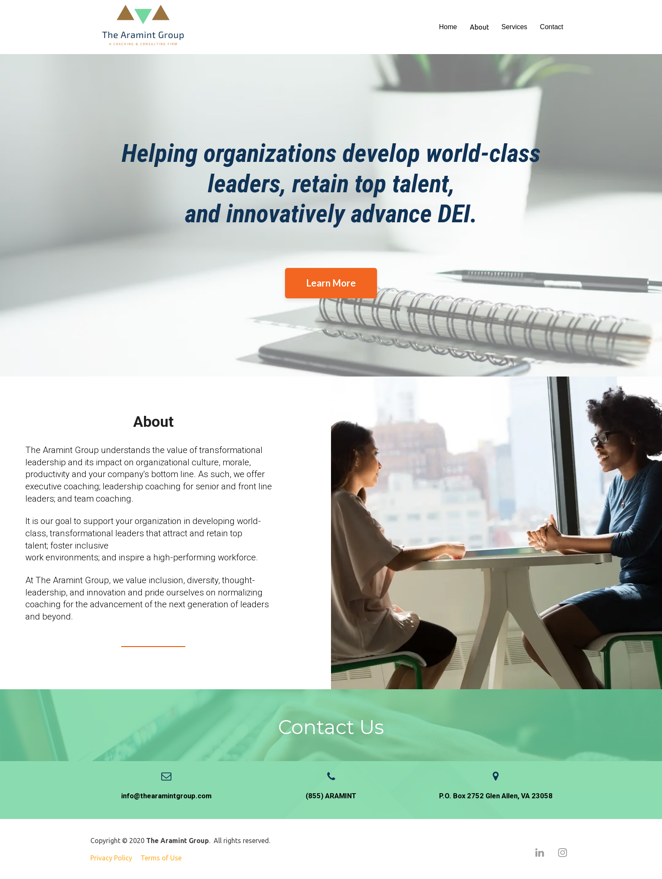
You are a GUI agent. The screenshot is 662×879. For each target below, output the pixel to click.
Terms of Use (161, 858)
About (479, 27)
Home (448, 26)
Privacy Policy (111, 858)
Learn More (331, 283)
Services (514, 26)
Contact (551, 26)
